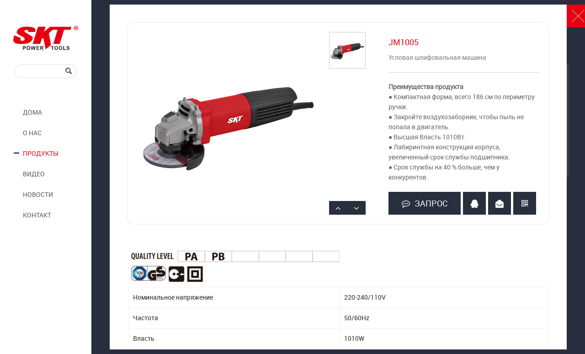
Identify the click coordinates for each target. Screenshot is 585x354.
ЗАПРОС (424, 203)
